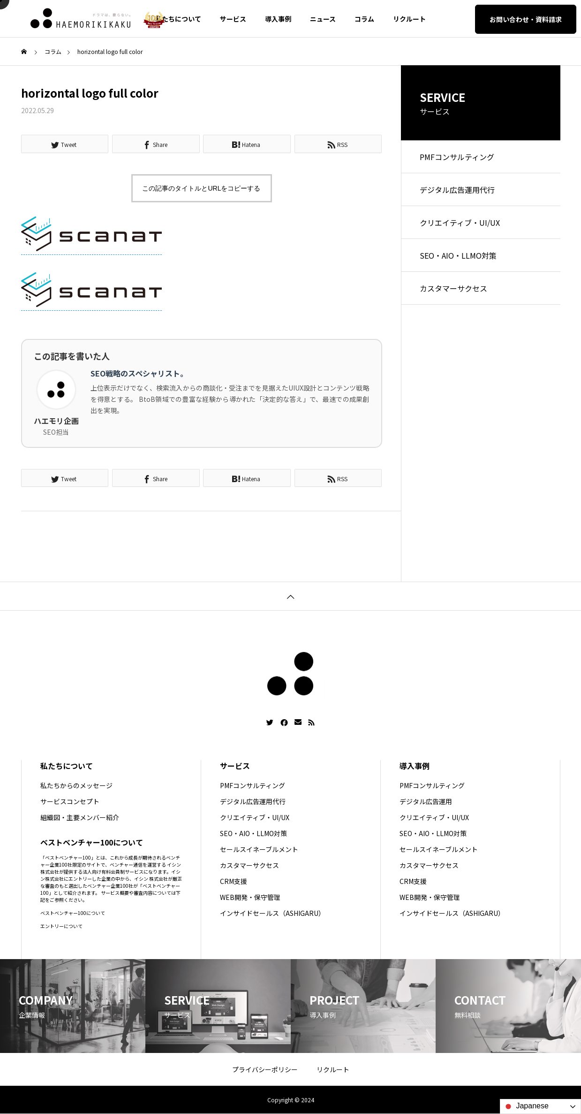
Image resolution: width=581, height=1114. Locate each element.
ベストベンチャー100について (72, 912)
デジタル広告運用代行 (457, 189)
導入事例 (278, 18)
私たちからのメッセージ (76, 785)
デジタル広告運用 (426, 801)
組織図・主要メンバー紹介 (79, 817)
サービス (233, 18)
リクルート (409, 18)
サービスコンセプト (69, 801)
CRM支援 (233, 881)
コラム (364, 18)
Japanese (526, 1106)
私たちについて (178, 18)
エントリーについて (61, 926)
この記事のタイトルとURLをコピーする (201, 188)
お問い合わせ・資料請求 (526, 19)
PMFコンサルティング (457, 156)
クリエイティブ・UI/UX (460, 222)
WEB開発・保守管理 (250, 897)
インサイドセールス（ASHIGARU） (272, 913)
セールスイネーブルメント (259, 849)
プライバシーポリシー (265, 1069)
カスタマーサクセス (453, 288)
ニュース (323, 18)
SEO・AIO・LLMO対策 (458, 255)
